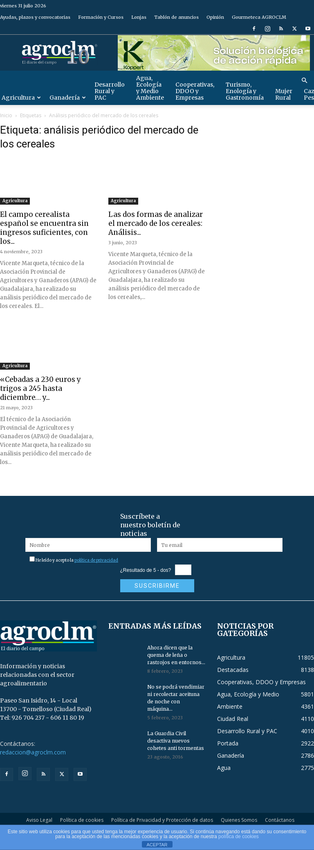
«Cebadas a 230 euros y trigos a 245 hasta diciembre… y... (40, 388)
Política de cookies (81, 820)
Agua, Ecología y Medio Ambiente (150, 87)
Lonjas (138, 17)
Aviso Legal (39, 820)
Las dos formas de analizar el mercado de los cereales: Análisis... (155, 223)
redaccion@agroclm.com (33, 752)
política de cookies (238, 836)
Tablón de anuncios (176, 17)
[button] (304, 81)
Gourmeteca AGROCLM (259, 17)
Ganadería (67, 97)
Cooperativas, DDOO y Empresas (194, 91)
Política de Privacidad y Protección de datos (162, 820)
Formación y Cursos (100, 17)
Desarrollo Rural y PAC (109, 91)
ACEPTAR (156, 844)
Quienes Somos (239, 820)
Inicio (6, 115)
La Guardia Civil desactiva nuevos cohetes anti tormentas (175, 740)
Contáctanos (279, 820)
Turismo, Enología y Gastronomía (245, 91)
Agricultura (14, 200)
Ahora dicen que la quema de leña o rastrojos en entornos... (176, 655)
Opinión (215, 17)
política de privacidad (96, 560)
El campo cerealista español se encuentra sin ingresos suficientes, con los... (44, 228)
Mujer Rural (283, 94)
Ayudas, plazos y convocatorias (35, 17)
